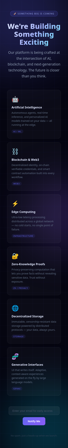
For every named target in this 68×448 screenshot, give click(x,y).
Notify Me (34, 421)
